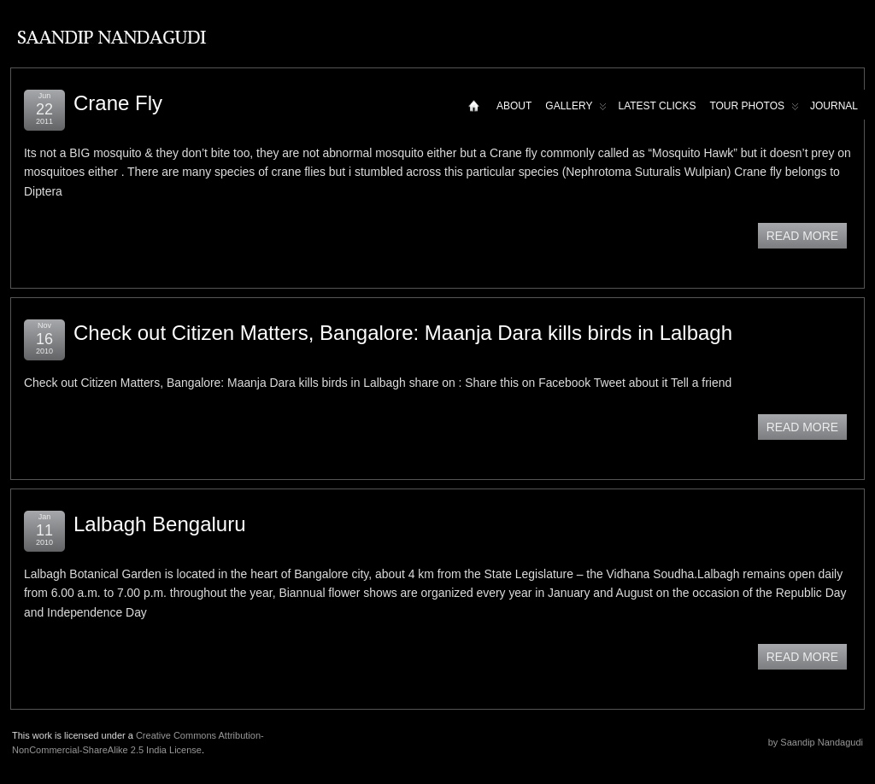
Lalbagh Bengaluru (159, 523)
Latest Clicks (657, 106)
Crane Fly (117, 102)
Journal (834, 106)
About (513, 106)
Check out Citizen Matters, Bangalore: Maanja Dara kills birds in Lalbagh (402, 332)
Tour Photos (754, 110)
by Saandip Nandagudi (815, 742)
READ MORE (802, 236)
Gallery (576, 110)
